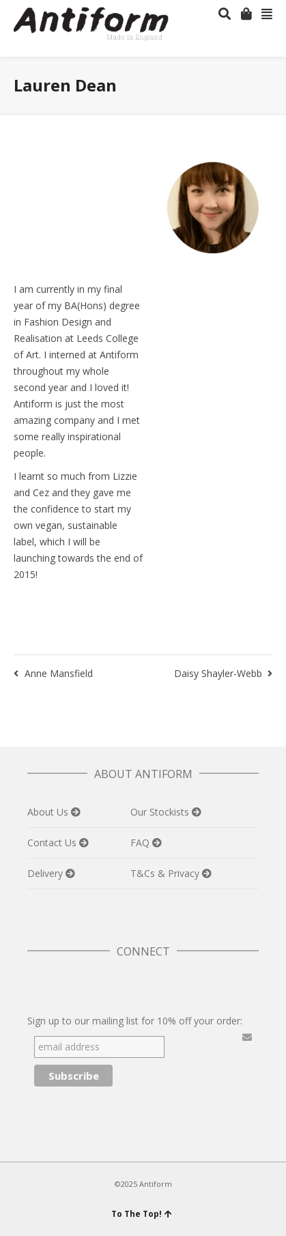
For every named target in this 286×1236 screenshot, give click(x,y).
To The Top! (141, 1214)
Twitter (38, 985)
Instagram (128, 985)
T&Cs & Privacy (166, 873)
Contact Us (53, 842)
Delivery (46, 873)
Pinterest (98, 985)
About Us (49, 811)
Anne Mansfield (59, 673)
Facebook (68, 985)
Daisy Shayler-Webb (218, 673)
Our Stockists (161, 811)
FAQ (141, 842)
